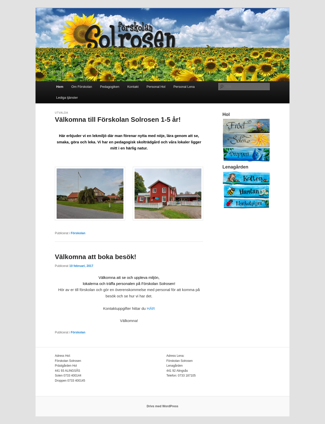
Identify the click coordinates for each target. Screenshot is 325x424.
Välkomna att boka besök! (95, 257)
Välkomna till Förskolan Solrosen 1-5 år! (118, 119)
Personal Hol (156, 87)
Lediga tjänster (67, 97)
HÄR (151, 308)
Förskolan (78, 233)
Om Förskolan (81, 87)
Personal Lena (184, 87)
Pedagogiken (109, 87)
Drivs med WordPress (162, 406)
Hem (59, 87)
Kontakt (132, 87)
